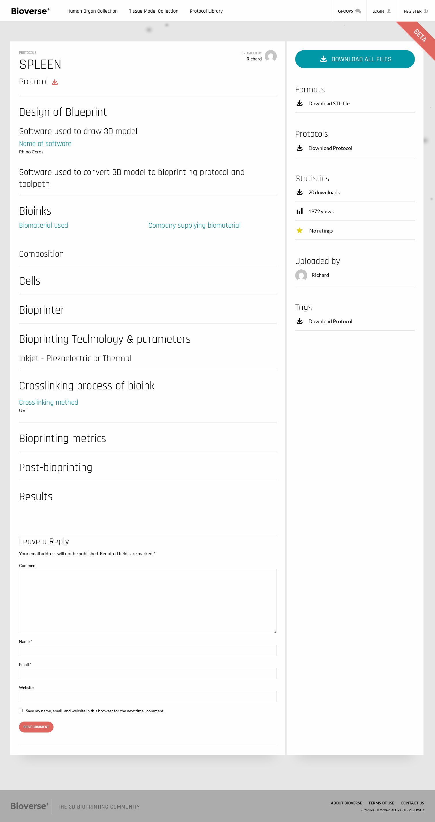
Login (382, 11)
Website (26, 687)
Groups (349, 11)
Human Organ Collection (92, 11)
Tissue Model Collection (153, 11)
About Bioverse (346, 803)
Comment (28, 565)
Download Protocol (323, 148)
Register (416, 11)
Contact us (412, 803)
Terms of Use (381, 803)
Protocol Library (206, 11)
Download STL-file (322, 103)
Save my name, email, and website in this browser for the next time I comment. (95, 710)
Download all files (355, 59)
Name (25, 641)
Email (25, 664)
